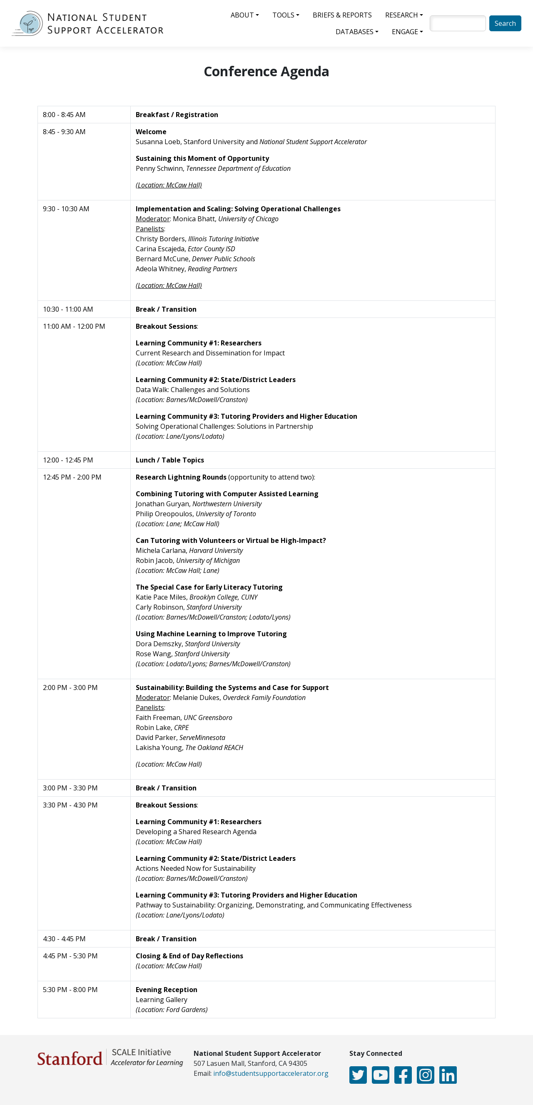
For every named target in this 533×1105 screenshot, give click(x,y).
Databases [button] (355, 31)
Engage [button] (405, 31)
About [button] (242, 15)
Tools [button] (283, 15)
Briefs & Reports (342, 15)
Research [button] (401, 15)
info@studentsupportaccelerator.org (271, 1073)
